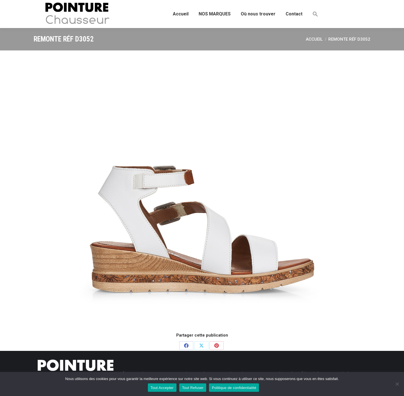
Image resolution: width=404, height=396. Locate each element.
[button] (315, 14)
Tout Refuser (193, 388)
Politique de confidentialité (234, 388)
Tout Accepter (162, 388)
